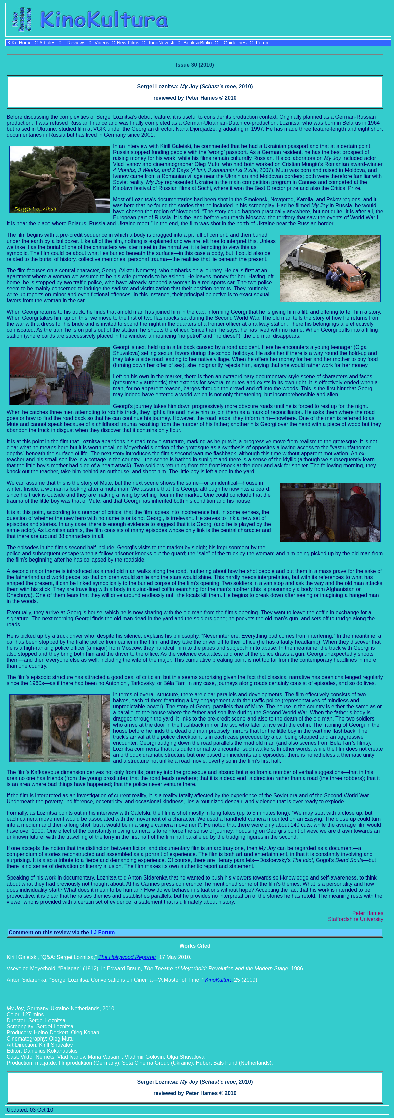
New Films (128, 42)
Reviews (76, 42)
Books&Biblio (198, 42)
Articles (47, 42)
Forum (263, 42)
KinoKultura (219, 980)
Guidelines (235, 42)
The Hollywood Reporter (127, 957)
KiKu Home (19, 42)
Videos (102, 42)
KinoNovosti (161, 42)
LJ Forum (103, 932)
